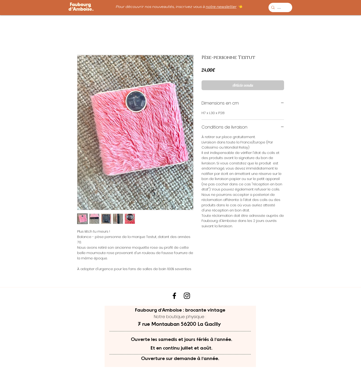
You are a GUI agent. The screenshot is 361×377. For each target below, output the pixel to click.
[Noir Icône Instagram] (187, 296)
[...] (279, 7)
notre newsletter (221, 6)
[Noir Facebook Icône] (174, 296)
